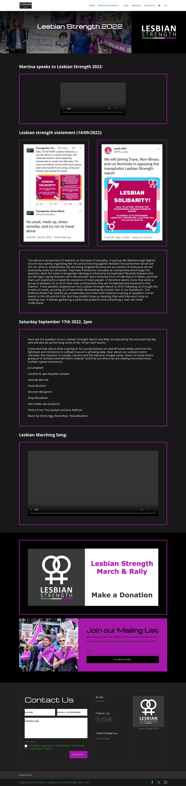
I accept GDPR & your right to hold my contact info (55, 747)
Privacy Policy (25, 775)
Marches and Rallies (107, 6)
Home (92, 6)
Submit (78, 754)
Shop (126, 6)
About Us (136, 6)
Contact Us (149, 6)
